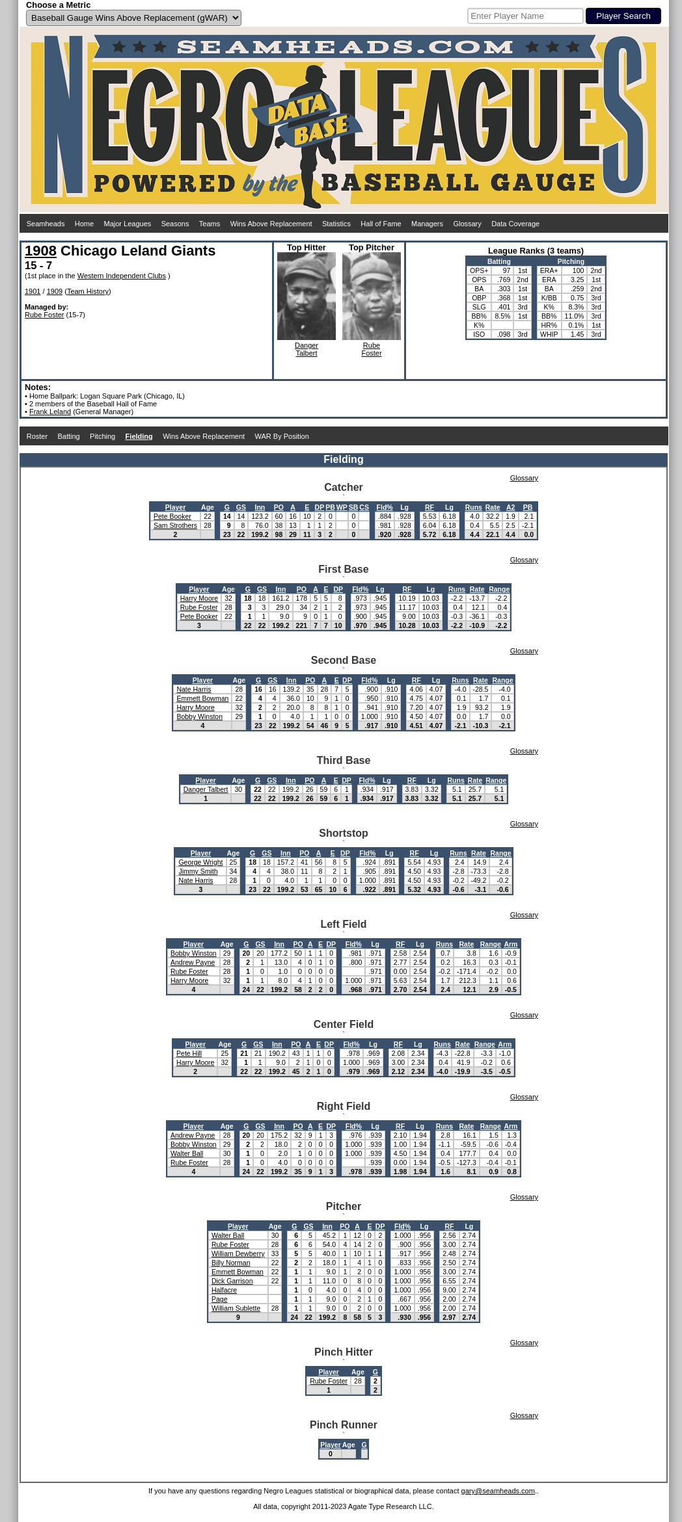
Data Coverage (515, 224)
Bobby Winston (199, 716)
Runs (473, 507)
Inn (260, 507)
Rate (492, 507)
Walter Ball (186, 1153)
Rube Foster (44, 315)
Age (207, 507)
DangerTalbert (306, 349)
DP (320, 507)
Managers (427, 224)
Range (499, 589)
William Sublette (235, 1308)
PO (279, 507)
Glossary (467, 224)
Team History (88, 291)
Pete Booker (172, 516)
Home (84, 224)
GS (241, 507)
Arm (510, 944)
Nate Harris (193, 689)
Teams (209, 224)
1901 (32, 291)
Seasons (175, 224)
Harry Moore (199, 598)
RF (429, 507)
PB (330, 507)
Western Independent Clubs (121, 276)
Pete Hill (189, 1053)
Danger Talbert (206, 789)
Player (175, 507)
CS (364, 507)
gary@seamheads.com (498, 1491)
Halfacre (224, 1290)
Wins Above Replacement (271, 224)
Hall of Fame (381, 224)
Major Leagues (128, 224)
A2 (510, 507)
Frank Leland (50, 411)
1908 (41, 251)
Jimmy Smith (197, 871)
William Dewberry (238, 1253)
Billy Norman (231, 1262)
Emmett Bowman (202, 698)
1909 (54, 291)
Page (219, 1299)
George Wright (200, 862)
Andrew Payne (192, 962)
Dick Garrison (232, 1281)
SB (354, 507)
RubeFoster (371, 349)
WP (342, 507)
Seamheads (46, 224)
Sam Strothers (175, 525)
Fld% (385, 507)
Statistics (336, 224)
